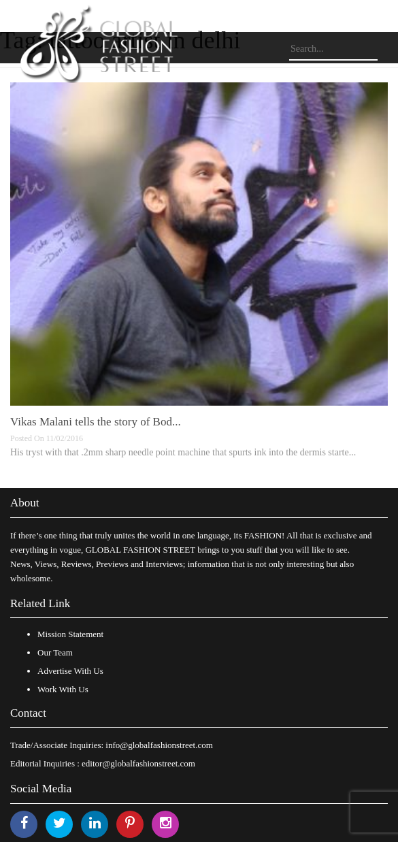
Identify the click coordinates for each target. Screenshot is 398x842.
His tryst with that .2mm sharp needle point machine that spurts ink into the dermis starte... (183, 452)
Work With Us (62, 689)
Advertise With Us (70, 671)
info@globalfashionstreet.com (158, 745)
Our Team (55, 652)
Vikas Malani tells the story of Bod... (95, 421)
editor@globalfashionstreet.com (138, 763)
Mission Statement (70, 634)
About (24, 502)
